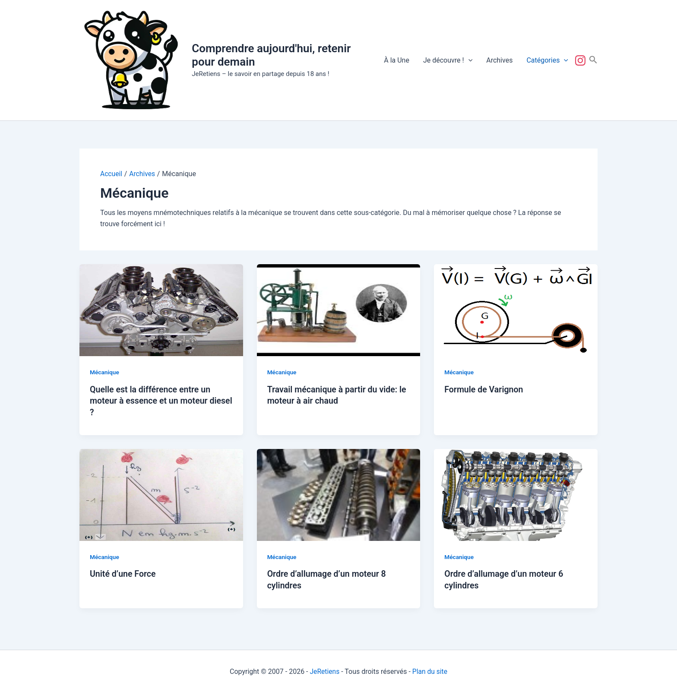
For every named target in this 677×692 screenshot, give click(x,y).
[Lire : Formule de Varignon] (516, 310)
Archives (499, 60)
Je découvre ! (447, 60)
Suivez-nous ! (582, 60)
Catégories (547, 60)
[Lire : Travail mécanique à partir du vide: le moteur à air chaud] (339, 310)
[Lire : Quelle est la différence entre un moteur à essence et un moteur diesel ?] (161, 310)
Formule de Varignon (484, 389)
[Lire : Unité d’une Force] (161, 494)
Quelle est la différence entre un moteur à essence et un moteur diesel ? (151, 400)
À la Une (396, 60)
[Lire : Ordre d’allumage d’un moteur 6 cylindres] (516, 494)
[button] (468, 60)
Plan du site (430, 670)
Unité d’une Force (123, 573)
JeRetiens (324, 670)
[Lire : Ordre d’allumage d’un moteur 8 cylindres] (339, 494)
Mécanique (105, 372)
